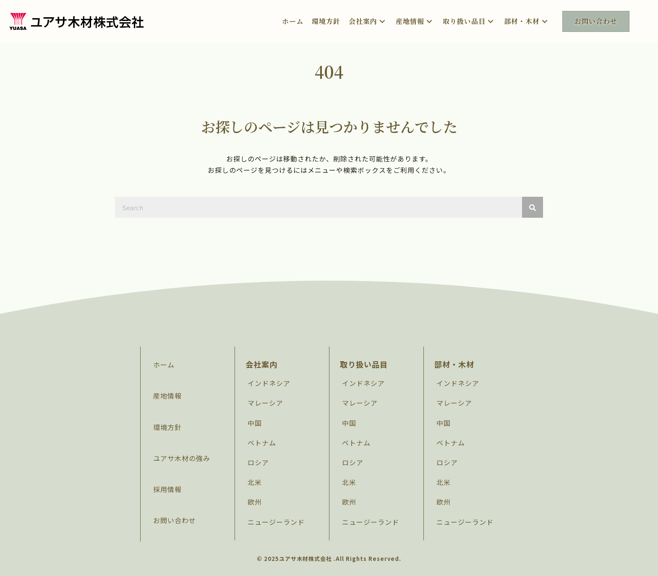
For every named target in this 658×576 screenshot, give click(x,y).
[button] (382, 21)
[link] (293, 21)
